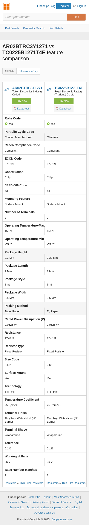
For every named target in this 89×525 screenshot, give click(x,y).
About (47, 497)
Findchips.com (6, 6)
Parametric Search (18, 502)
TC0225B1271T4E (68, 88)
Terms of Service (61, 502)
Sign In (81, 6)
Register (64, 6)
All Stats (9, 71)
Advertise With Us (44, 512)
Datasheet (21, 108)
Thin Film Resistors (31, 483)
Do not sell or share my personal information (52, 507)
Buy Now (22, 101)
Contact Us (34, 497)
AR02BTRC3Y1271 (27, 88)
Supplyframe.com (62, 519)
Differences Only (28, 71)
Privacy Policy (41, 502)
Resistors (10, 483)
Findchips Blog (46, 6)
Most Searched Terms (66, 497)
